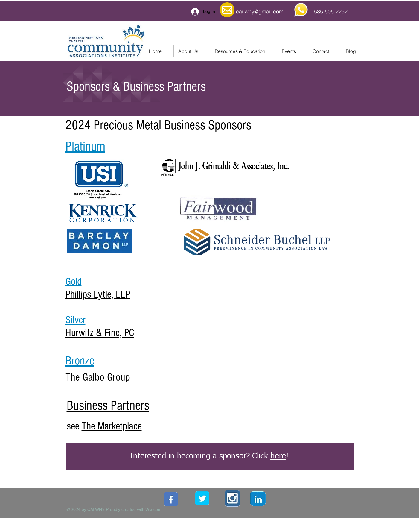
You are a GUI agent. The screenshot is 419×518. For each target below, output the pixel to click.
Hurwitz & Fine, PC (99, 333)
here (278, 456)
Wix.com (153, 509)
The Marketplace (112, 426)
